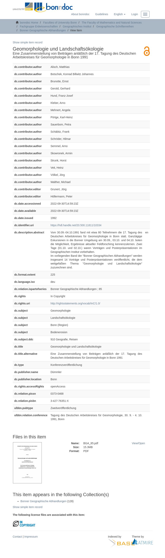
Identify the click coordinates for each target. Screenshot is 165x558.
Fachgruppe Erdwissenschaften (39, 26)
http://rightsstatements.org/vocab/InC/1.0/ (75, 303)
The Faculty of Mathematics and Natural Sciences (112, 22)
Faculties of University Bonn (60, 22)
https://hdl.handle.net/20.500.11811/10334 (76, 225)
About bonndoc (80, 14)
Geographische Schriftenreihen (115, 26)
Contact (17, 536)
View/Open (138, 443)
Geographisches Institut (77, 26)
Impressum (31, 536)
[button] (119, 14)
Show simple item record (27, 42)
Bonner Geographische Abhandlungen (43, 30)
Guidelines (101, 14)
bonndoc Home (29, 22)
